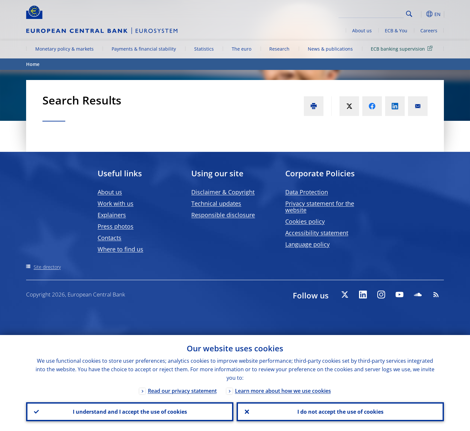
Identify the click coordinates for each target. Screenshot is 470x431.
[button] (421, 14)
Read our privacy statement (182, 390)
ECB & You (396, 30)
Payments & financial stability (144, 49)
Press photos (115, 226)
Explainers (112, 215)
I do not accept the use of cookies (340, 411)
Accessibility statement (316, 233)
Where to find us (120, 249)
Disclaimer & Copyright (223, 192)
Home (32, 64)
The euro (241, 49)
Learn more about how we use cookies (283, 390)
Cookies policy (305, 221)
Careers (428, 30)
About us (362, 30)
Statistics (204, 49)
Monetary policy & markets (64, 49)
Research (279, 49)
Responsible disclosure (223, 215)
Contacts (109, 238)
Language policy (307, 244)
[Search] (371, 13)
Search (409, 14)
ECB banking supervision (403, 48)
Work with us (115, 203)
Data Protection (306, 192)
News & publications (330, 49)
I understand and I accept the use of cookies (130, 411)
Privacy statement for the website (319, 207)
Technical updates (216, 203)
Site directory (47, 267)
